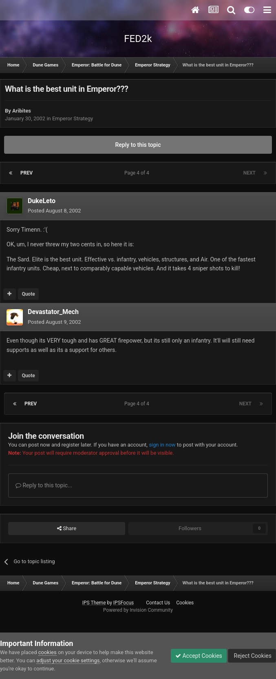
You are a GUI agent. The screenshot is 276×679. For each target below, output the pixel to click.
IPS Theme (94, 603)
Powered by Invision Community (138, 610)
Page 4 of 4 (138, 173)
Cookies (185, 603)
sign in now (162, 445)
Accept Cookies (198, 655)
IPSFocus (123, 603)
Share (66, 528)
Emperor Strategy (72, 118)
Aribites (21, 111)
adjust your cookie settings (67, 660)
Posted (54, 211)
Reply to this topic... (43, 485)
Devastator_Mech (53, 312)
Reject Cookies (252, 655)
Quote (28, 294)
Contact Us (158, 603)
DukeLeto (41, 201)
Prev (26, 173)
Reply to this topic (138, 145)
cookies (47, 652)
